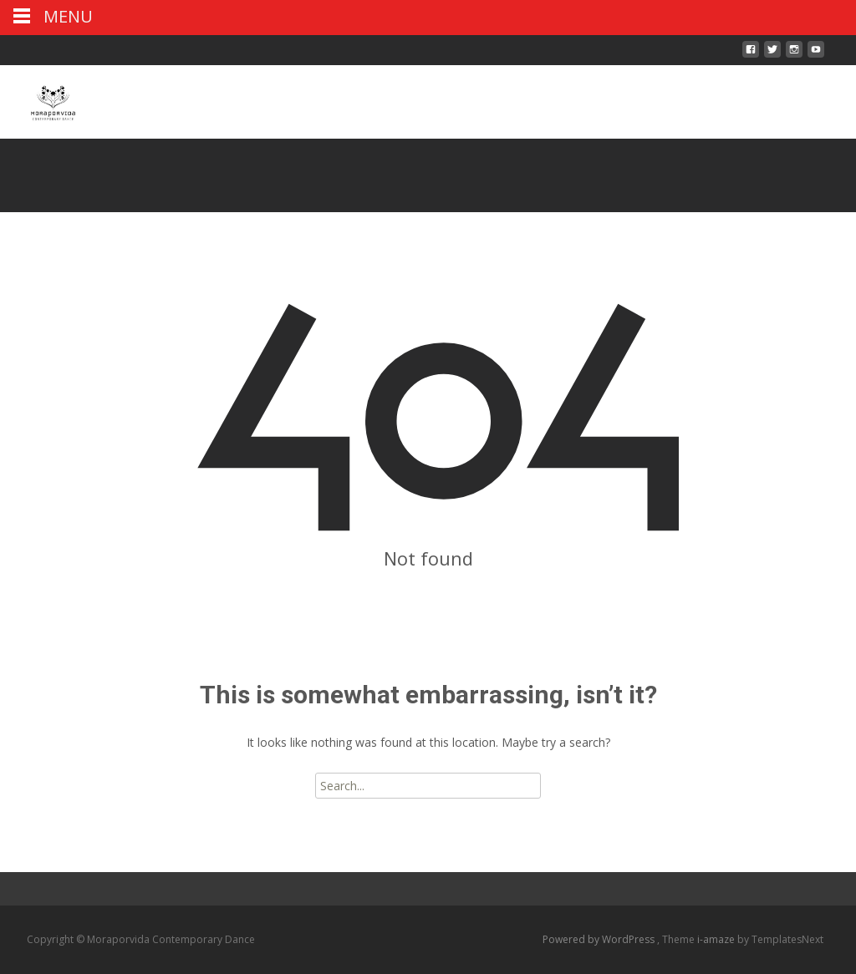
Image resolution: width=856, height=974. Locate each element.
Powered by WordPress (600, 939)
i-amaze (717, 939)
